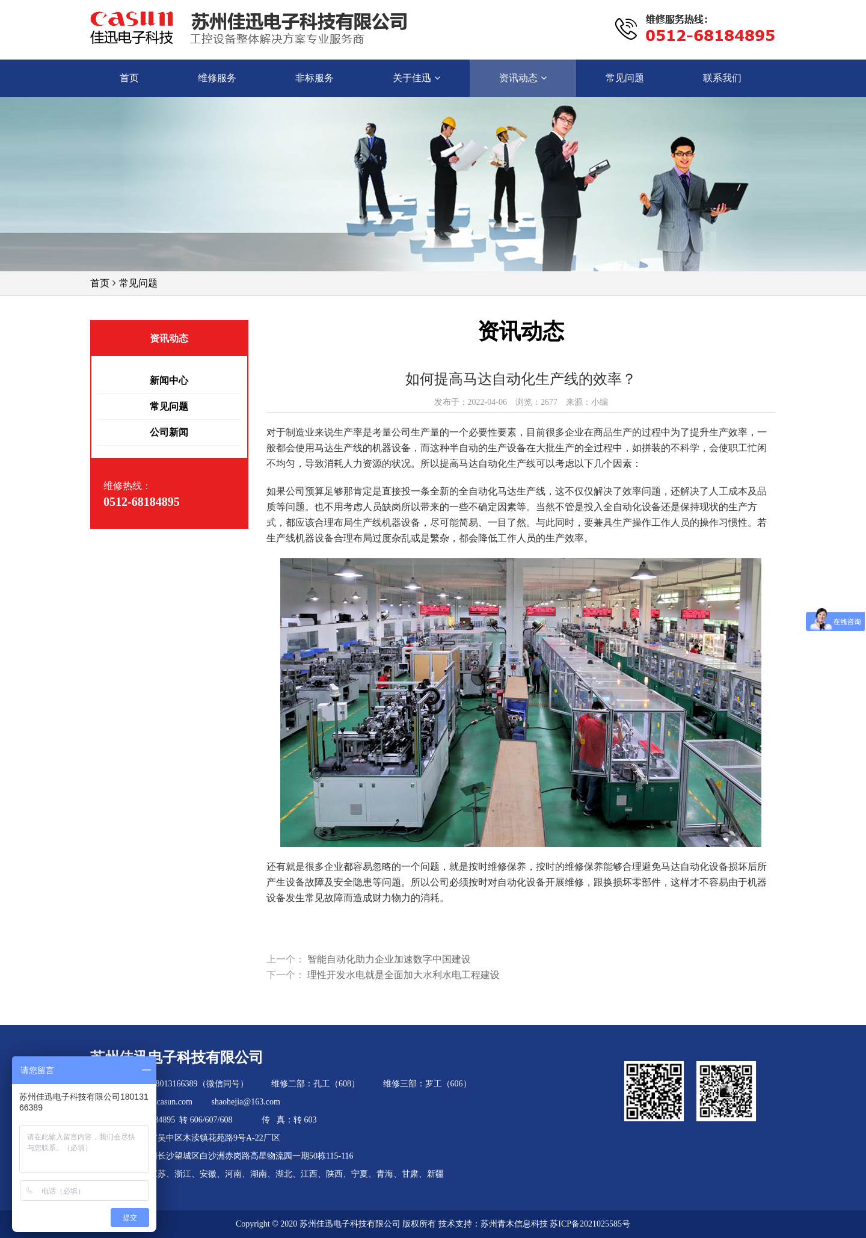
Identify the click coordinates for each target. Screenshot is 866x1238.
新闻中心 (169, 380)
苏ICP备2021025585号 (590, 1223)
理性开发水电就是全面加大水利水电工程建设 (403, 975)
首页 (99, 283)
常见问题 (138, 283)
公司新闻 (169, 432)
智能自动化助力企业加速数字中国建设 (389, 959)
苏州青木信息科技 (514, 1223)
